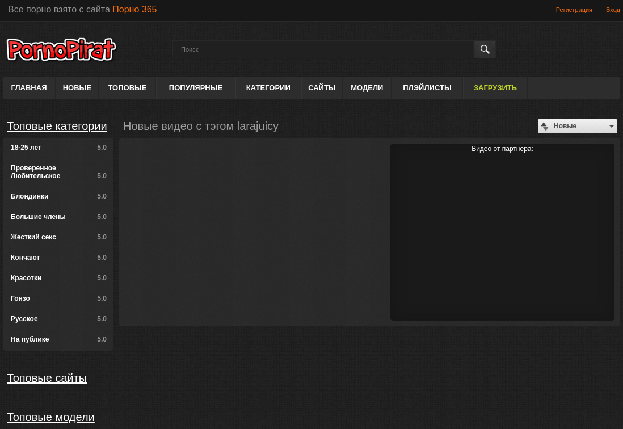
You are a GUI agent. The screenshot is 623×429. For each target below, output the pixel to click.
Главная (29, 87)
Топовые (127, 87)
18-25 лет (59, 148)
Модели (367, 87)
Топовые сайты (47, 378)
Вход (613, 9)
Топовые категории (57, 126)
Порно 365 (134, 9)
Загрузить (495, 87)
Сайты (321, 87)
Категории (268, 87)
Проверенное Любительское (59, 172)
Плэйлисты (427, 87)
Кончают (59, 258)
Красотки (59, 278)
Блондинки (59, 196)
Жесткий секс (59, 237)
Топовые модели (51, 417)
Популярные (195, 87)
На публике (59, 339)
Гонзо (59, 298)
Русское (59, 319)
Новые (77, 87)
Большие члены (59, 217)
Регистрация (574, 9)
